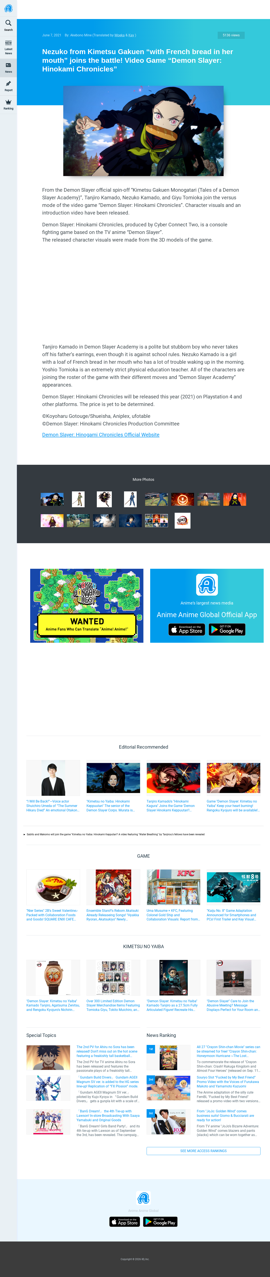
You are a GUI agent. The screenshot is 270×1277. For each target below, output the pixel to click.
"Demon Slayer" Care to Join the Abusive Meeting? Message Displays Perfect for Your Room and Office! (233, 1005)
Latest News (8, 51)
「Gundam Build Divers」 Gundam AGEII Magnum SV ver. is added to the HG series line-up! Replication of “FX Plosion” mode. (108, 1081)
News (8, 71)
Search (8, 29)
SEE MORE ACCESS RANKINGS (203, 1151)
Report (8, 90)
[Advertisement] (140, 9)
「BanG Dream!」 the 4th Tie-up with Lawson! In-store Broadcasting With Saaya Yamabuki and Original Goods (108, 1115)
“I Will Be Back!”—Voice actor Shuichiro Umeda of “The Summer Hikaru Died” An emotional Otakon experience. (51, 805)
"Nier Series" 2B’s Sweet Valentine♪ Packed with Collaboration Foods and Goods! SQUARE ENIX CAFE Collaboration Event (52, 915)
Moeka (120, 35)
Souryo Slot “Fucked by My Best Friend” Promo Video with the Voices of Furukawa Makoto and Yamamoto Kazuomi (228, 1081)
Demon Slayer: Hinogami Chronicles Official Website (100, 435)
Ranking (8, 108)
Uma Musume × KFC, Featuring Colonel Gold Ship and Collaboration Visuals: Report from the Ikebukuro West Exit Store (172, 915)
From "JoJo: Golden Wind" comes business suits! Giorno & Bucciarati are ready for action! (225, 1115)
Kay (131, 35)
